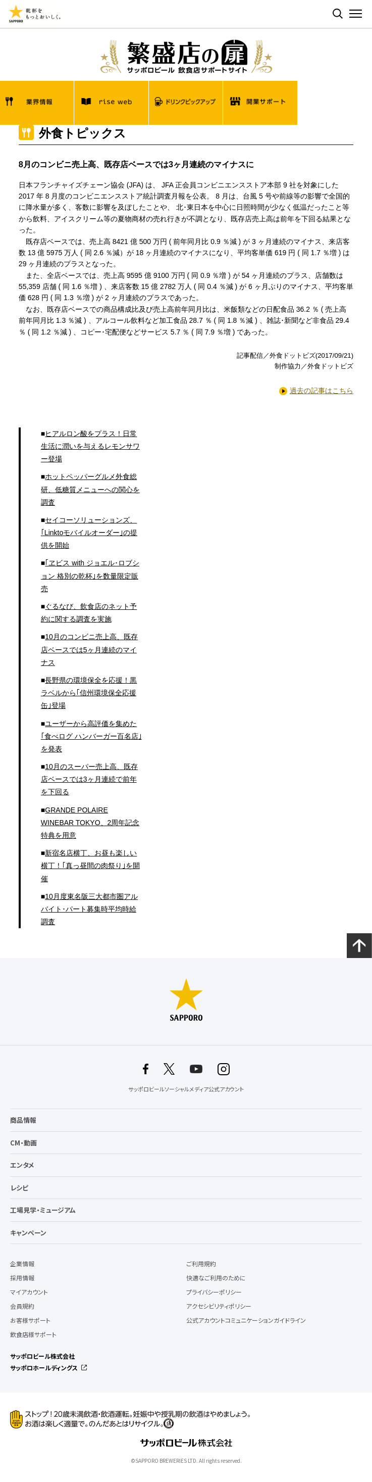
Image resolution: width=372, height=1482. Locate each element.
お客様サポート (30, 1320)
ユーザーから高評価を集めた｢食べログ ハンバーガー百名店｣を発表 (91, 736)
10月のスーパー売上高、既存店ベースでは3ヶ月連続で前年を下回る (89, 779)
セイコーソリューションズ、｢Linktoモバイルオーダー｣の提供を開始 (89, 532)
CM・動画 (23, 1143)
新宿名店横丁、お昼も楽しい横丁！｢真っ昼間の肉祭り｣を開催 (90, 865)
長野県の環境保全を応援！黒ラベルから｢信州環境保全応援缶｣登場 (89, 692)
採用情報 (22, 1277)
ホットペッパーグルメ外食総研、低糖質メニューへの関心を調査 (90, 489)
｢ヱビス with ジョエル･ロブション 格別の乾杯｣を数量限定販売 (90, 575)
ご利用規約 (201, 1263)
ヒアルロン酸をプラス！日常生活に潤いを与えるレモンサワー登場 (90, 446)
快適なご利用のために (216, 1277)
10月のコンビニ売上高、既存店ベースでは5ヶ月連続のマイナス (89, 649)
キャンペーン (28, 1232)
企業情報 (22, 1263)
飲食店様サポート (33, 1334)
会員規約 (22, 1306)
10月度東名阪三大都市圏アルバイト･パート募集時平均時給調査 (89, 909)
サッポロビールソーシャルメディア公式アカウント (186, 1089)
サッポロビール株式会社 (42, 1356)
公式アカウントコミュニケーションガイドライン (246, 1320)
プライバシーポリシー (214, 1292)
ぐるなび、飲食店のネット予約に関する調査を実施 (89, 612)
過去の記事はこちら (321, 391)
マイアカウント (29, 1292)
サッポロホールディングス (44, 1367)
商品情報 (23, 1120)
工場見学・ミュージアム (43, 1210)
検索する (338, 14)
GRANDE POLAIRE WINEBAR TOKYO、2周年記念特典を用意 (90, 822)
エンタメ (22, 1165)
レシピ (19, 1187)
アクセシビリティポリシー (218, 1306)
